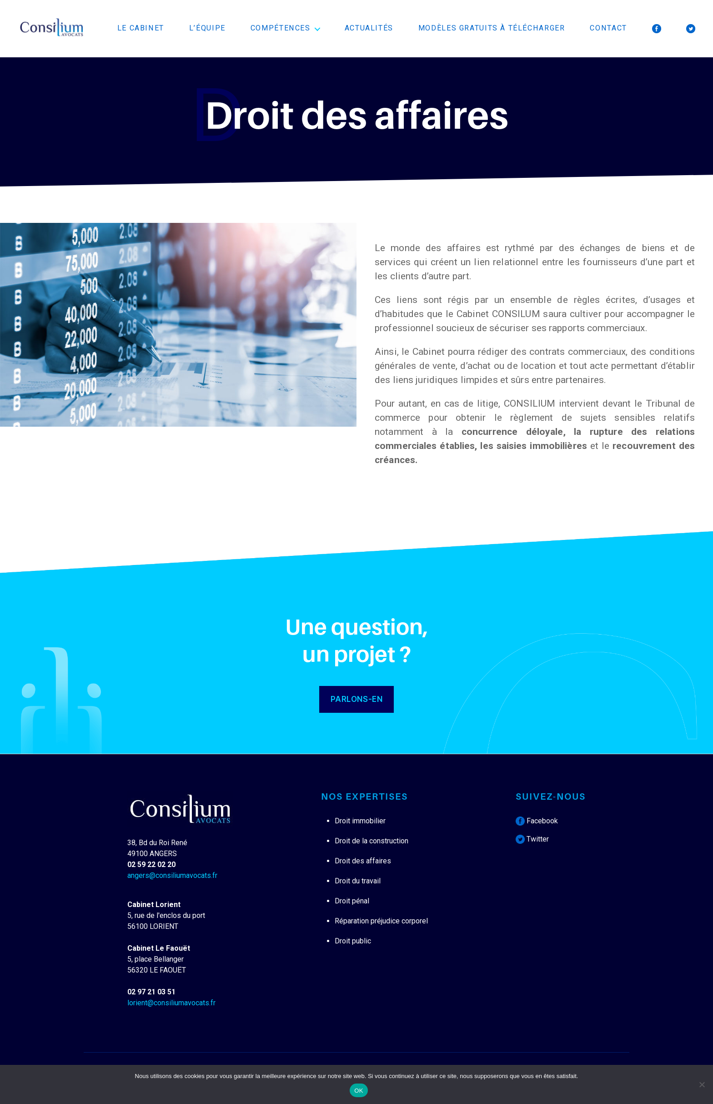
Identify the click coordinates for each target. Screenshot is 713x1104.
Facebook (537, 821)
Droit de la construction (371, 841)
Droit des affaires (363, 861)
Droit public (353, 941)
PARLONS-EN (357, 699)
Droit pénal (352, 901)
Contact (608, 28)
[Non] (701, 1084)
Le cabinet (140, 28)
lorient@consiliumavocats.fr (171, 1002)
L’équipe (207, 28)
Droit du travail (358, 881)
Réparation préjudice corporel (381, 921)
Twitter (532, 839)
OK (358, 1090)
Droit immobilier (360, 821)
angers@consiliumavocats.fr (172, 875)
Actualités (369, 28)
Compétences (281, 28)
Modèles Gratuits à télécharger (491, 28)
